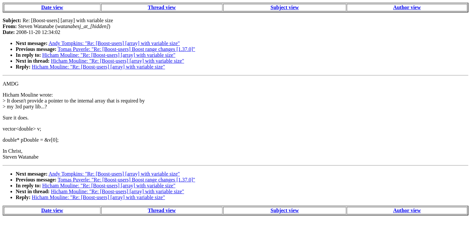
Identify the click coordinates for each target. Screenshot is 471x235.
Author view (407, 7)
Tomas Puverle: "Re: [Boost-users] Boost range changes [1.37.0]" (126, 49)
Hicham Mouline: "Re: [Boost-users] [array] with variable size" (108, 55)
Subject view (284, 7)
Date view (52, 7)
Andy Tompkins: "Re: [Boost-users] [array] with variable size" (114, 43)
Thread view (162, 7)
